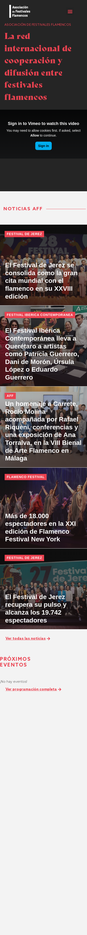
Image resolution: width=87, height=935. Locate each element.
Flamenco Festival (26, 477)
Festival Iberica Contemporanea (40, 315)
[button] (70, 11)
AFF (10, 396)
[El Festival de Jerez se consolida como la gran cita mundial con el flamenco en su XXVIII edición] (43, 265)
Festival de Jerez (24, 234)
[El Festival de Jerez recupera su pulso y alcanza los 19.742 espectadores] (43, 589)
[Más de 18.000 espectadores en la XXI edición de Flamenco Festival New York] (43, 508)
